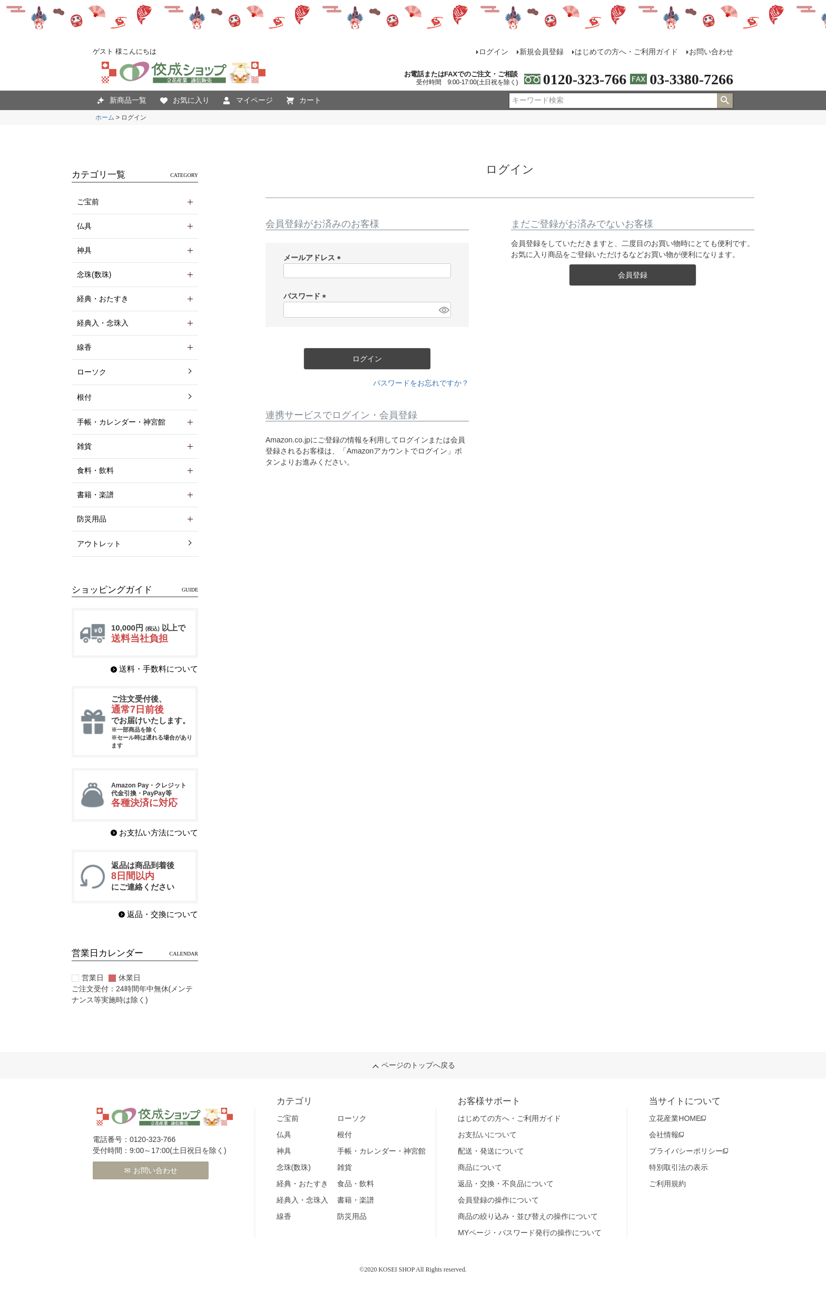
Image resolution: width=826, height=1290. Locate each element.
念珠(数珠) (294, 1167)
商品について (480, 1167)
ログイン (493, 51)
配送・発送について (491, 1151)
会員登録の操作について (498, 1200)
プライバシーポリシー (686, 1151)
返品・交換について (162, 914)
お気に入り (185, 100)
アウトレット (99, 543)
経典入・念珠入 (302, 1200)
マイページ (248, 100)
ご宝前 (288, 1118)
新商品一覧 (121, 100)
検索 (725, 100)
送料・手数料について (158, 668)
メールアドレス (314, 257)
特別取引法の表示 (678, 1167)
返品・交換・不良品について (506, 1183)
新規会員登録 (541, 51)
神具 (284, 1151)
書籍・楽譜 (355, 1200)
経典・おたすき (302, 1183)
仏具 (284, 1134)
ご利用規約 (667, 1183)
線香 (284, 1216)
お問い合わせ (711, 51)
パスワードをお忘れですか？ (421, 383)
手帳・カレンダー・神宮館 (381, 1151)
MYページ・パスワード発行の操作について (530, 1232)
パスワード (306, 296)
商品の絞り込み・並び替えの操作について (528, 1216)
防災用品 (352, 1216)
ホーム (104, 117)
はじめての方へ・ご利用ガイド (626, 51)
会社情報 (663, 1134)
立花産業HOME (675, 1118)
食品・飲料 (355, 1183)
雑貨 (344, 1167)
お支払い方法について (158, 832)
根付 (84, 397)
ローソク (91, 372)
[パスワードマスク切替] (443, 309)
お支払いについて (487, 1134)
